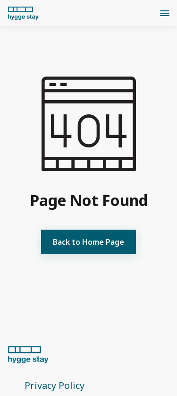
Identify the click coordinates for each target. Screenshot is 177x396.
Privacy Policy (54, 385)
